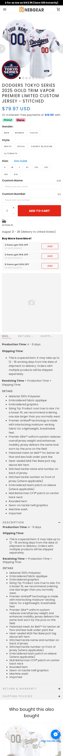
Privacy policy (11, 746)
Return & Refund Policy (17, 731)
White (8, 134)
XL (27, 155)
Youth (34, 121)
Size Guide (20, 149)
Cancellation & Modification (20, 741)
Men (6, 121)
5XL (16, 162)
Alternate (11, 141)
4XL (6, 162)
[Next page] (60, 48)
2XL (36, 155)
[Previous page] (2, 48)
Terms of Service (13, 751)
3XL (46, 155)
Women (19, 121)
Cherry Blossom (41, 134)
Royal (21, 134)
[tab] (20, 78)
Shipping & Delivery (14, 736)
